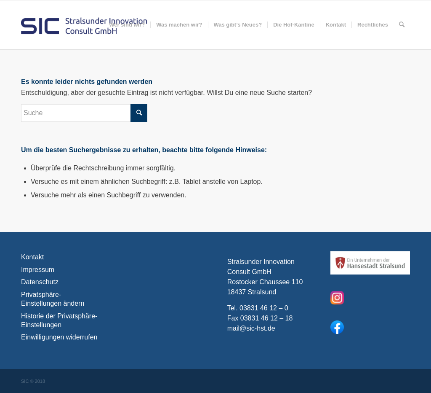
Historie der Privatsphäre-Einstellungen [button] (59, 320)
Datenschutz (40, 281)
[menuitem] (127, 24)
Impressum (37, 269)
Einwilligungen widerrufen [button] (59, 337)
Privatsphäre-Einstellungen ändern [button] (52, 299)
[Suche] (402, 24)
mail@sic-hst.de (251, 328)
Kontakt (32, 257)
